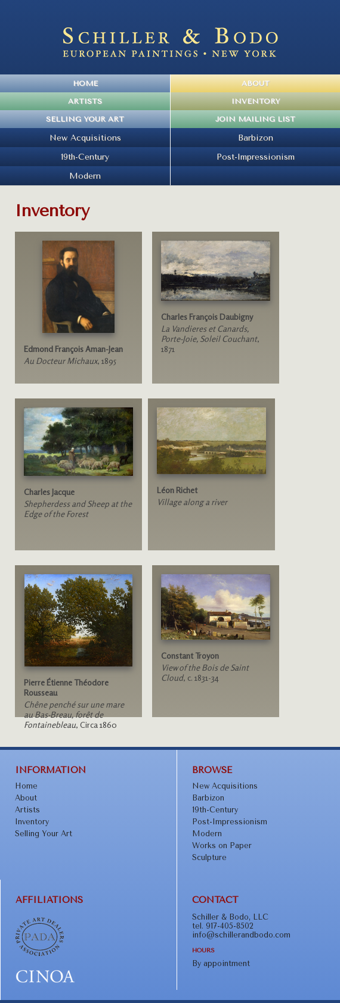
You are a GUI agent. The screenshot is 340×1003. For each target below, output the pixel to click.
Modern (85, 175)
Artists (85, 101)
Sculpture (209, 857)
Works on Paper (222, 845)
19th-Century (85, 156)
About (256, 83)
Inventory (255, 101)
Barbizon (255, 137)
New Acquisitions (85, 137)
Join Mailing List (255, 119)
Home (85, 83)
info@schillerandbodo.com (241, 934)
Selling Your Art (85, 119)
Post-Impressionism (256, 156)
